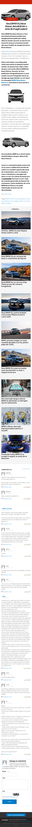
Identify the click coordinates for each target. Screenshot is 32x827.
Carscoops (7, 194)
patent (9, 203)
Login (8, 771)
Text (3, 778)
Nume (4, 771)
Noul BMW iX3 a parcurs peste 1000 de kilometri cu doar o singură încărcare (13, 370)
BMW (8, 51)
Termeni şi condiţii (25, 821)
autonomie (7, 179)
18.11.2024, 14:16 (10, 686)
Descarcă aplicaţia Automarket (16, 815)
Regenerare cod (13, 797)
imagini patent (18, 201)
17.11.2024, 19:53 (5, 598)
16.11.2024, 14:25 (5, 510)
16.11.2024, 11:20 (10, 474)
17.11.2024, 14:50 (10, 567)
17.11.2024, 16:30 (10, 581)
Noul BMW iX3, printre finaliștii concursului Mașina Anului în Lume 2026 (13, 315)
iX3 (12, 201)
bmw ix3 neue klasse (18, 199)
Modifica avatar (4, 763)
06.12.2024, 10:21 (10, 703)
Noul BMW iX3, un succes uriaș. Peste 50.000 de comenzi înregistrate (14, 284)
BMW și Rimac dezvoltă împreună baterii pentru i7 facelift (12, 429)
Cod (3, 791)
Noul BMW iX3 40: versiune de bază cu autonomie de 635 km (13, 257)
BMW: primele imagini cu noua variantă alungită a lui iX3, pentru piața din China (14, 342)
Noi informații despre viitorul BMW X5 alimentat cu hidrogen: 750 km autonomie (14, 401)
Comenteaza (26, 468)
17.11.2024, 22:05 (10, 674)
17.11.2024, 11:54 (10, 550)
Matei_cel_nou (7, 508)
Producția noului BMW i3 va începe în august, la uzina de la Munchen (14, 456)
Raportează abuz (7, 487)
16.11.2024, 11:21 (10, 493)
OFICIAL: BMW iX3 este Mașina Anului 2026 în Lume (14, 232)
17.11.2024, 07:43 (10, 530)
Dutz (3, 596)
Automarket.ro (16, 2)
